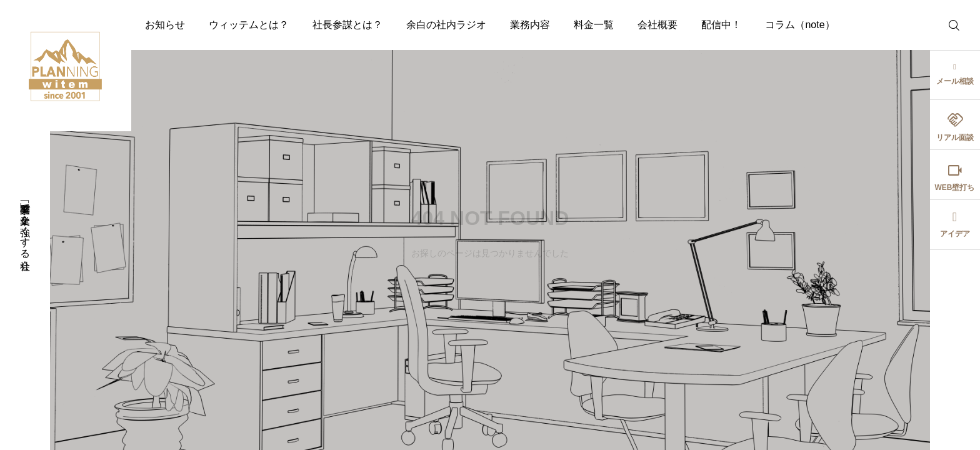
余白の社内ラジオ (446, 24)
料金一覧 (594, 24)
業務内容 (530, 24)
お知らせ (165, 24)
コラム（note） (799, 24)
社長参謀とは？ (347, 24)
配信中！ (721, 24)
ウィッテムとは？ (249, 24)
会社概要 (658, 24)
